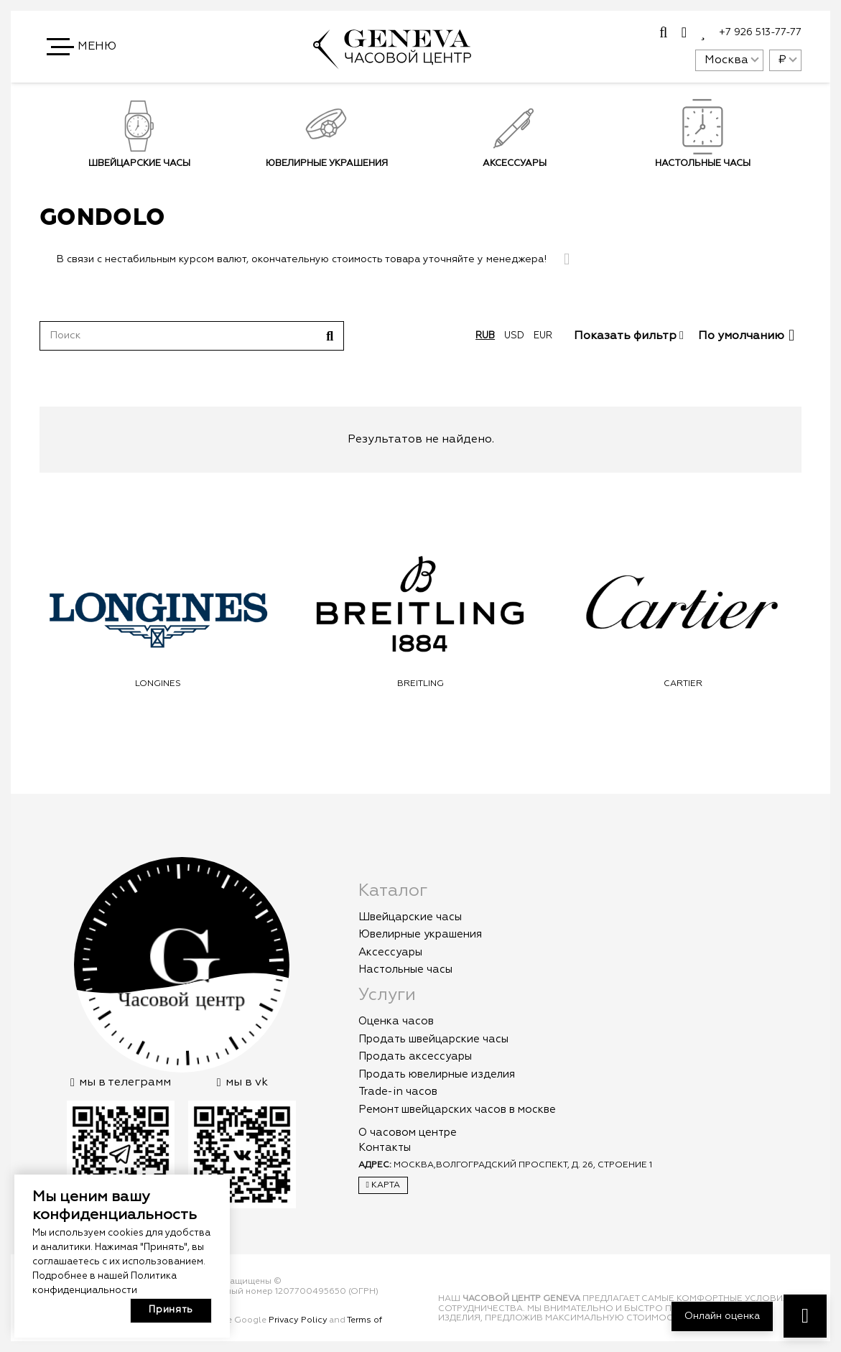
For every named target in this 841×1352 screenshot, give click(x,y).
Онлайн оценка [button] (722, 1316)
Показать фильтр (629, 336)
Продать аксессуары (415, 1056)
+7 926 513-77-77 (760, 32)
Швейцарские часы (139, 163)
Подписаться (619, 240)
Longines (421, 684)
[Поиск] (192, 335)
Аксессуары (390, 952)
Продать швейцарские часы (433, 1039)
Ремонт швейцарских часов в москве (457, 1109)
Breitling (683, 684)
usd (514, 336)
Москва (726, 60)
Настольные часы (405, 969)
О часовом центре (407, 1132)
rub (485, 336)
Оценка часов (396, 1021)
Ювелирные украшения (327, 163)
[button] (83, 47)
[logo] (392, 62)
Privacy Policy (298, 1320)
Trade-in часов (397, 1091)
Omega (158, 684)
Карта (383, 1185)
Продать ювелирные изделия (436, 1074)
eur (543, 336)
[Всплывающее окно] (663, 33)
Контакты (384, 1147)
